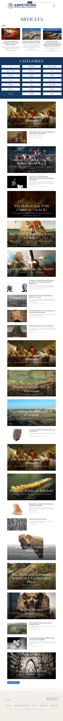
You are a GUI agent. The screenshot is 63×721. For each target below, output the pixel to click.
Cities (52, 71)
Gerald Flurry (32, 558)
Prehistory (31, 93)
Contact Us (36, 2)
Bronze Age (31, 71)
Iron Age (11, 80)
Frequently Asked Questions (22, 705)
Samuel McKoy (33, 629)
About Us (34, 705)
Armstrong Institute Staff (51, 51)
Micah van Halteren (30, 50)
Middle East (11, 89)
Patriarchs (52, 89)
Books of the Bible (10, 71)
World (52, 93)
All (10, 66)
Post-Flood (10, 93)
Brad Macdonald (33, 524)
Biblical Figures (52, 66)
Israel (31, 80)
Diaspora (52, 75)
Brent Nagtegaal (32, 498)
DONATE (29, 2)
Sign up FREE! (49, 2)
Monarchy (31, 89)
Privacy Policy (44, 705)
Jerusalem (10, 84)
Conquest (31, 75)
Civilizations (11, 75)
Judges (31, 84)
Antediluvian (31, 66)
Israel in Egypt (52, 80)
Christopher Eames (11, 50)
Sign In (54, 2)
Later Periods (52, 84)
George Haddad (37, 677)
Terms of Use (54, 705)
